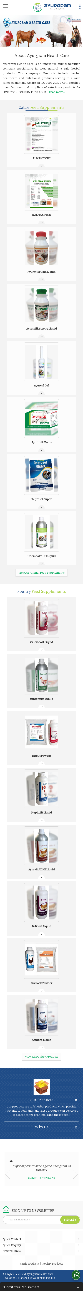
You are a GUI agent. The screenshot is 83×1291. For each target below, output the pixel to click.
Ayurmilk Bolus (41, 442)
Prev (7, 1174)
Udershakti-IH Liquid (41, 556)
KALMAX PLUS (41, 215)
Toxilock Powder (41, 983)
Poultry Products (52, 1263)
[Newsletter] (41, 1219)
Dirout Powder (41, 755)
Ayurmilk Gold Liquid (41, 272)
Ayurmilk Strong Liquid (41, 328)
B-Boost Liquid (41, 926)
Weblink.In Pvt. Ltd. (44, 1278)
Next (75, 1174)
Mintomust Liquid (41, 699)
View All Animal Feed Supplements (41, 572)
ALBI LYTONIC (41, 158)
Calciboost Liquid (41, 642)
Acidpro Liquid (41, 1040)
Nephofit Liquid (41, 812)
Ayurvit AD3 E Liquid (41, 869)
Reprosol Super (41, 499)
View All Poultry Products (41, 1056)
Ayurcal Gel (41, 385)
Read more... (57, 92)
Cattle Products (29, 1263)
